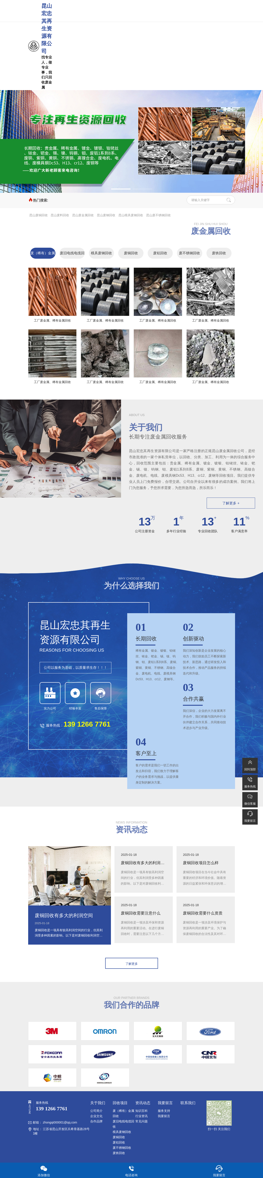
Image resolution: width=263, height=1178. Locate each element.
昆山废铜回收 (38, 215)
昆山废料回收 (60, 215)
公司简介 (96, 1111)
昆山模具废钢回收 (130, 215)
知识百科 (141, 1111)
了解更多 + (230, 503)
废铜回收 (131, 253)
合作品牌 (96, 1121)
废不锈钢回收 (189, 253)
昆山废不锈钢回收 (158, 215)
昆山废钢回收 (106, 215)
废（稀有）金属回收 (42, 255)
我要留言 (164, 1116)
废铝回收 (160, 253)
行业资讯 (141, 1116)
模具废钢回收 (101, 253)
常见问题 (141, 1121)
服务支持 (164, 1111)
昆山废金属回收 (83, 215)
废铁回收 (219, 253)
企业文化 (96, 1116)
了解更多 (131, 963)
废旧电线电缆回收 (72, 255)
